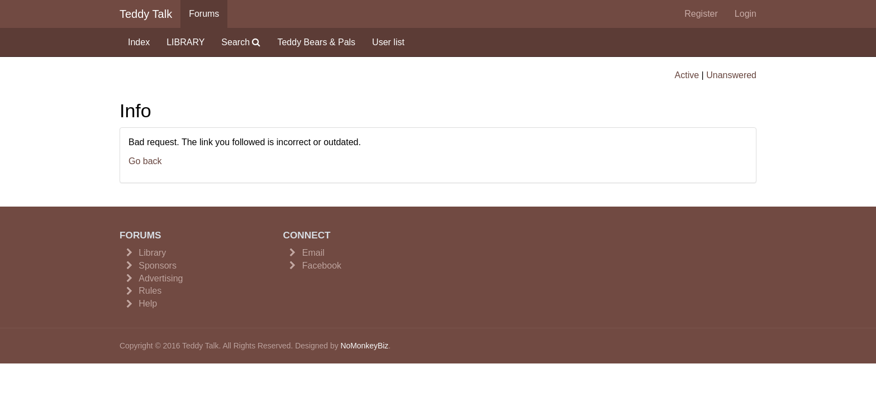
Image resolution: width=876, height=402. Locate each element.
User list (388, 42)
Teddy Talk (146, 14)
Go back (145, 161)
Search (240, 42)
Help (148, 303)
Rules (150, 290)
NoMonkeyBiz (364, 345)
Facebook (321, 265)
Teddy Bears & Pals (316, 42)
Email (313, 252)
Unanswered (731, 75)
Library (152, 252)
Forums (204, 13)
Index (139, 42)
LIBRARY (185, 42)
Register (701, 13)
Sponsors (158, 265)
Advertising (161, 278)
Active (687, 75)
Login (745, 13)
